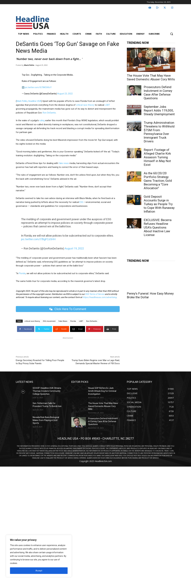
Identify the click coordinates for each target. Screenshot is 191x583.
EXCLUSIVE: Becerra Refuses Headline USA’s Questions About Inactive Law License (157, 227)
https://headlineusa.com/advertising (100, 297)
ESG (81, 202)
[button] (171, 33)
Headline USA (34, 101)
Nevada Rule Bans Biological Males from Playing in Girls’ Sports (46, 420)
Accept (39, 570)
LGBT (107, 105)
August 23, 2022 (65, 93)
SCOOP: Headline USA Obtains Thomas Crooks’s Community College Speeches (47, 391)
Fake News (62, 321)
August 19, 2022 (74, 248)
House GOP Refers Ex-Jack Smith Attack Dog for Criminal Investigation (102, 391)
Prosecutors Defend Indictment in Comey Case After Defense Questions (158, 92)
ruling (42, 120)
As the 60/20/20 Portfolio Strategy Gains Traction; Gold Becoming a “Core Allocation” (158, 180)
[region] (39, 556)
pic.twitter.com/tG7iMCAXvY (38, 87)
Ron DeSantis (49, 112)
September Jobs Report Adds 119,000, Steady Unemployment (159, 110)
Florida (22, 273)
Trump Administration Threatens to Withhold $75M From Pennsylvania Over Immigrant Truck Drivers (159, 132)
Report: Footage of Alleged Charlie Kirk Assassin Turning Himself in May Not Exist (157, 157)
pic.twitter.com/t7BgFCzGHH (38, 239)
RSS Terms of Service (94, 294)
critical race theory (85, 105)
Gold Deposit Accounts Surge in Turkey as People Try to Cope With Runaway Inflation (159, 204)
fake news (63, 163)
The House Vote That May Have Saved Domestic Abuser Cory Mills (151, 77)
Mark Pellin (29, 65)
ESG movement (49, 321)
